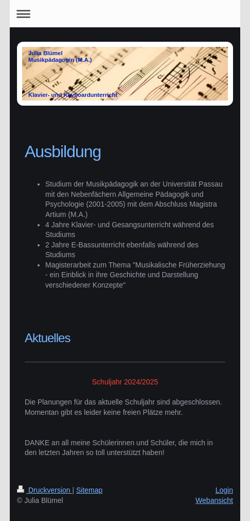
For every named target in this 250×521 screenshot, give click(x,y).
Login (224, 490)
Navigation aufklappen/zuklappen (124, 14)
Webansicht (214, 500)
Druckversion (44, 490)
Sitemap (89, 490)
